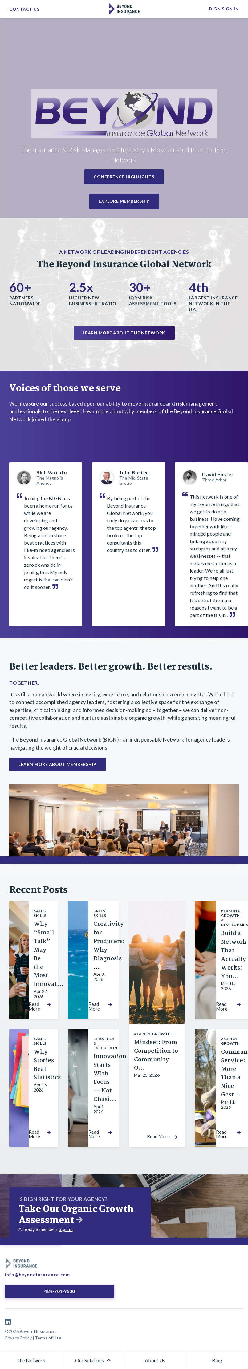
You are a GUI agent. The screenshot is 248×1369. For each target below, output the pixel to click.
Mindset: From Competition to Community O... (156, 1055)
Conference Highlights (124, 176)
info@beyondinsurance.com (37, 1274)
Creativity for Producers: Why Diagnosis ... (109, 946)
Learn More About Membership (57, 764)
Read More (34, 1006)
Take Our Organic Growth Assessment (76, 1215)
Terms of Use (48, 1337)
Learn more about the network (124, 332)
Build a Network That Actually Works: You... (233, 955)
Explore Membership (124, 201)
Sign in (66, 1229)
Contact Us (24, 9)
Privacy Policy (18, 1337)
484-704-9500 (58, 1291)
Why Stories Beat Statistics (47, 1065)
